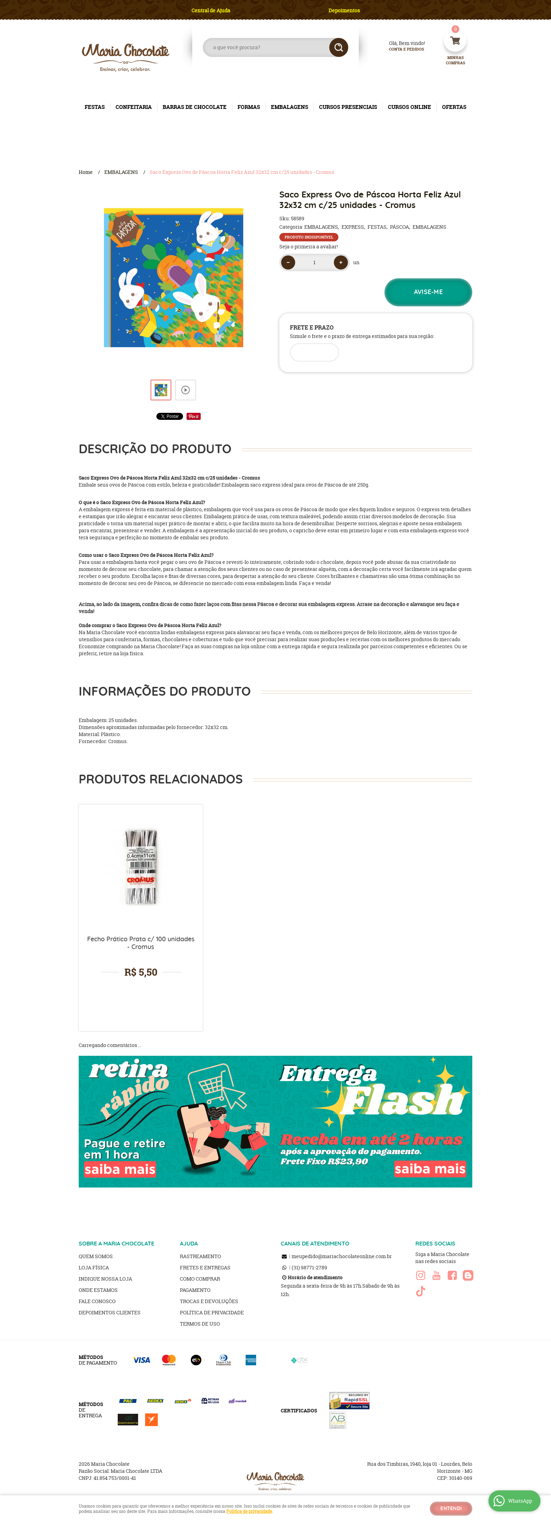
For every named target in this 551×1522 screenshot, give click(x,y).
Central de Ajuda (211, 10)
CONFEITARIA (134, 107)
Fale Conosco (97, 1301)
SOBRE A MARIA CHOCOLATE (116, 1244)
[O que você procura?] (338, 47)
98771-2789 (309, 1267)
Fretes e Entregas (205, 1267)
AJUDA (189, 1244)
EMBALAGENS (289, 107)
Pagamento (195, 1290)
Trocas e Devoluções (209, 1301)
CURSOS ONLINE (409, 107)
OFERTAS (454, 107)
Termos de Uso (200, 1323)
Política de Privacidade (212, 1312)
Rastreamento (200, 1256)
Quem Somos (96, 1256)
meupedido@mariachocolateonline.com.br (342, 1256)
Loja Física (94, 1267)
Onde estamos (98, 1290)
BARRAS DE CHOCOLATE (195, 107)
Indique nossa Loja (105, 1278)
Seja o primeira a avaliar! (308, 246)
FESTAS (95, 107)
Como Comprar (200, 1278)
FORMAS (249, 107)
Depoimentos (344, 10)
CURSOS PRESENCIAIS (348, 107)
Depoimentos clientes (110, 1312)
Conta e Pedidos (400, 49)
